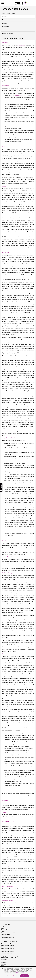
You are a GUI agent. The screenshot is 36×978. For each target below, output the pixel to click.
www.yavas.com (21, 45)
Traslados (3, 964)
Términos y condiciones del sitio (8, 933)
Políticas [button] (4, 23)
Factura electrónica (5, 936)
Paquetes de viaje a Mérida (7, 945)
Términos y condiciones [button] (8, 13)
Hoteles (3, 961)
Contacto (3, 931)
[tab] (18, 13)
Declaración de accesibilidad (7, 937)
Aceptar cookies (24, 975)
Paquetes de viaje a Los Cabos (8, 947)
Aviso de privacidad (5, 934)
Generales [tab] (4, 16)
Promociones (4, 959)
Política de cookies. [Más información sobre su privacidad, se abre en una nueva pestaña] (20, 972)
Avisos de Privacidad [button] (7, 33)
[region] (18, 972)
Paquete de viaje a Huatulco (7, 943)
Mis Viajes (3, 926)
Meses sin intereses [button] (7, 20)
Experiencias (4, 962)
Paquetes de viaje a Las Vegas (8, 950)
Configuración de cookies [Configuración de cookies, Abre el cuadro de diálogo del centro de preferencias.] (12, 975)
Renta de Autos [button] (6, 30)
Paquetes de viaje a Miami (7, 953)
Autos (2, 965)
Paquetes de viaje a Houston (7, 951)
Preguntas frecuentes (6, 929)
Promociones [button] (5, 26)
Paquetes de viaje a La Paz (7, 948)
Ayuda (2, 928)
